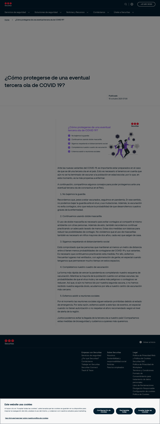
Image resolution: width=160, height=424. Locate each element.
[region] (80, 411)
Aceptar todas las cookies (145, 411)
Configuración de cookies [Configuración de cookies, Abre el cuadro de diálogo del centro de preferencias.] (103, 411)
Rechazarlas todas (124, 411)
